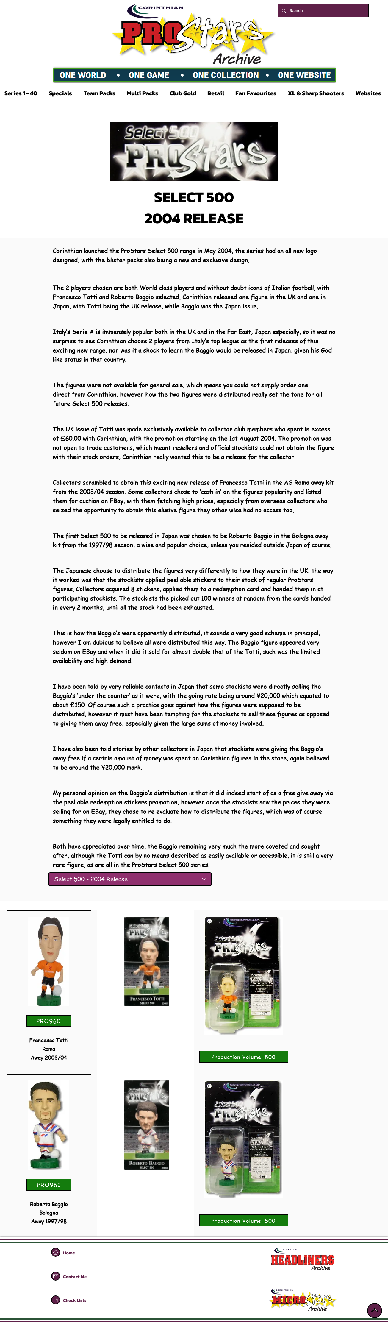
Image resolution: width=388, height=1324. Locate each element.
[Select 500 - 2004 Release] (130, 879)
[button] (22, 93)
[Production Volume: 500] (243, 1057)
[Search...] (323, 10)
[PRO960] (48, 1021)
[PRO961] (48, 1185)
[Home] (55, 1252)
